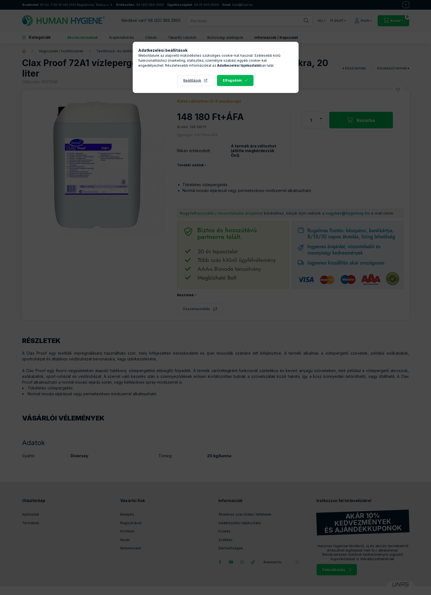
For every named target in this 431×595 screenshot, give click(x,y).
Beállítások (192, 80)
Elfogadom (232, 80)
